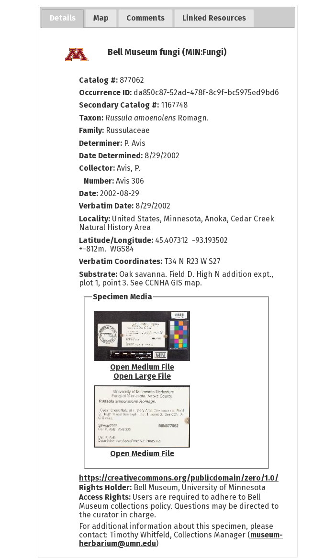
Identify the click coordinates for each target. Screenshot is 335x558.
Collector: (98, 168)
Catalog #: (99, 80)
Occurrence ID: (106, 92)
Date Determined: (112, 155)
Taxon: (91, 117)
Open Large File (142, 376)
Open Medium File (142, 367)
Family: (91, 130)
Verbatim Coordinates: (121, 261)
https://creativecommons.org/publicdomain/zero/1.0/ (179, 477)
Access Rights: (105, 497)
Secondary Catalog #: (119, 104)
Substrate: (99, 274)
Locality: (94, 218)
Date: (88, 193)
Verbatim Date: (106, 205)
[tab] (63, 18)
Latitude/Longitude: (116, 240)
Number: (100, 181)
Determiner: (101, 143)
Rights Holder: (105, 487)
